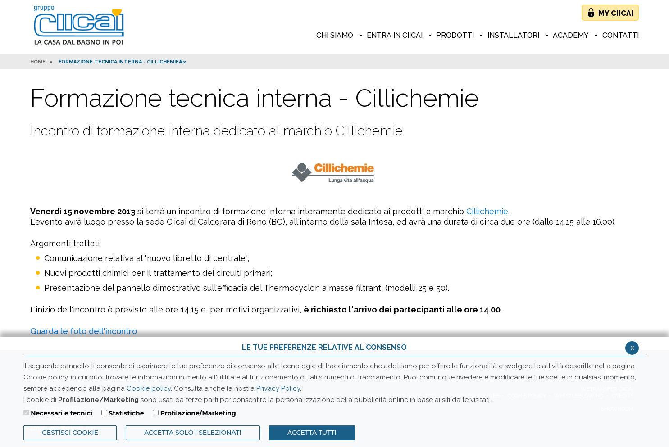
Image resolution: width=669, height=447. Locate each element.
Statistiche (126, 413)
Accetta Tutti (312, 433)
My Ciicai (615, 13)
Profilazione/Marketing (198, 413)
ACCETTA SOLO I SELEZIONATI (192, 433)
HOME (38, 62)
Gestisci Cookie (70, 433)
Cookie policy (149, 388)
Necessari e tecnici (61, 413)
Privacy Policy (278, 388)
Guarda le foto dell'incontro (83, 331)
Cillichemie (487, 211)
